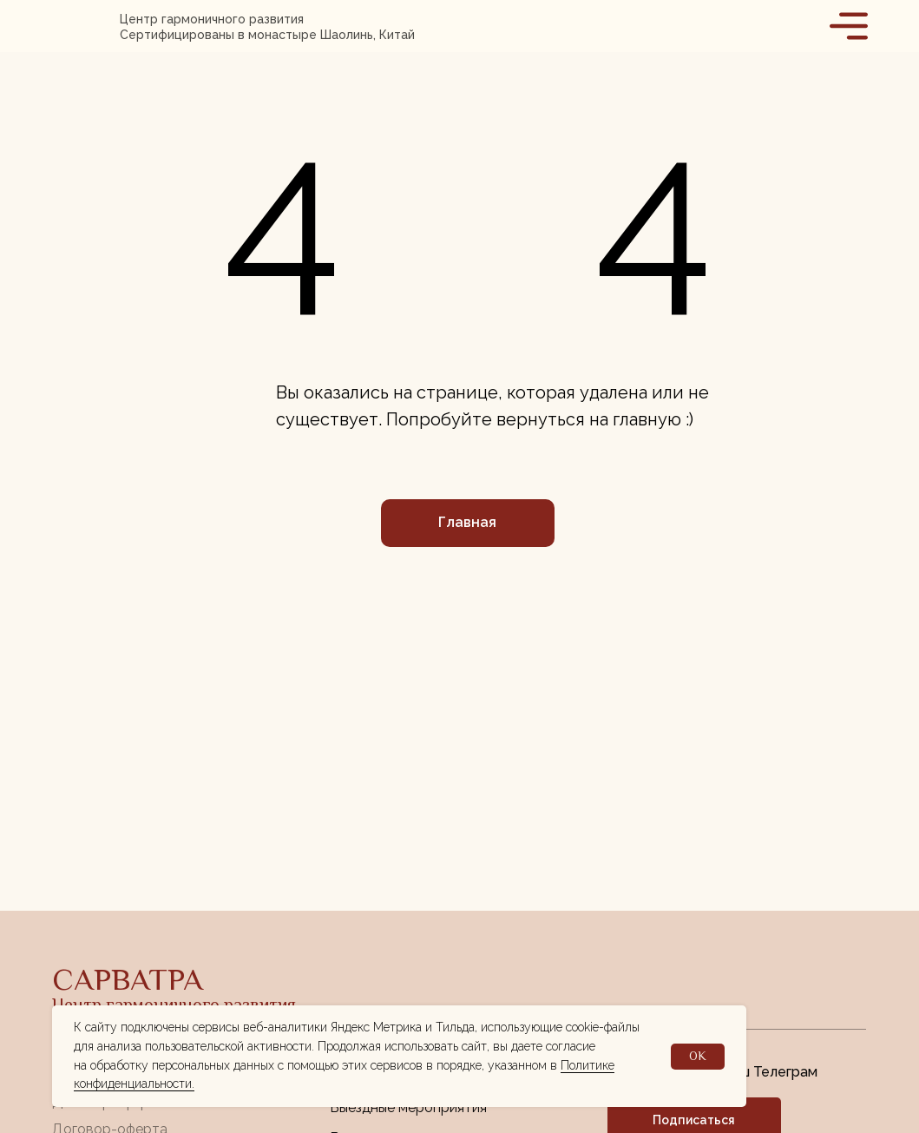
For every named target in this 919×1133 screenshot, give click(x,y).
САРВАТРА (127, 979)
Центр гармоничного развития (174, 1004)
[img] (86, 26)
